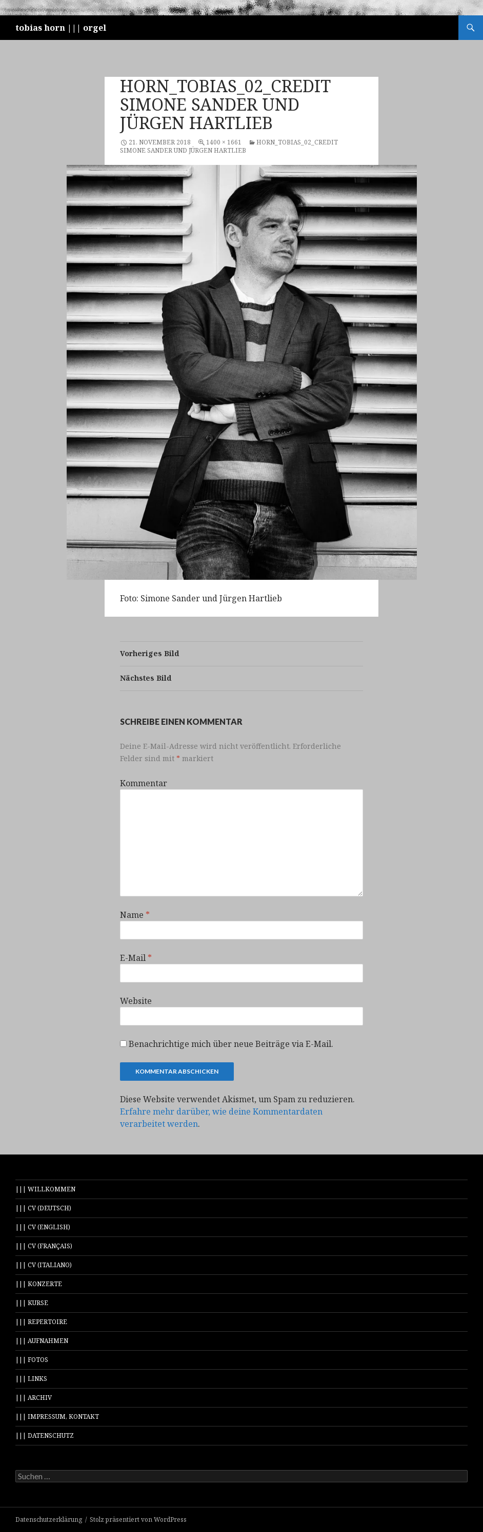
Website (136, 1000)
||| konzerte (38, 1283)
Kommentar (143, 783)
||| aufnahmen (41, 1340)
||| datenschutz (44, 1435)
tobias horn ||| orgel (60, 27)
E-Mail (136, 957)
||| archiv (33, 1397)
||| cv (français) (43, 1246)
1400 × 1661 (224, 142)
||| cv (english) (42, 1227)
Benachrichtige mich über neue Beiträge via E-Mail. (231, 1044)
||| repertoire (41, 1321)
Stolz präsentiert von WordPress (138, 1519)
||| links (31, 1378)
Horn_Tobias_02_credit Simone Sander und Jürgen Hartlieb (229, 146)
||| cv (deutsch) (43, 1208)
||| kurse (31, 1302)
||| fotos (31, 1359)
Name (135, 914)
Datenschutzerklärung (48, 1519)
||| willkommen (45, 1189)
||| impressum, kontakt (57, 1416)
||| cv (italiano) (43, 1265)
